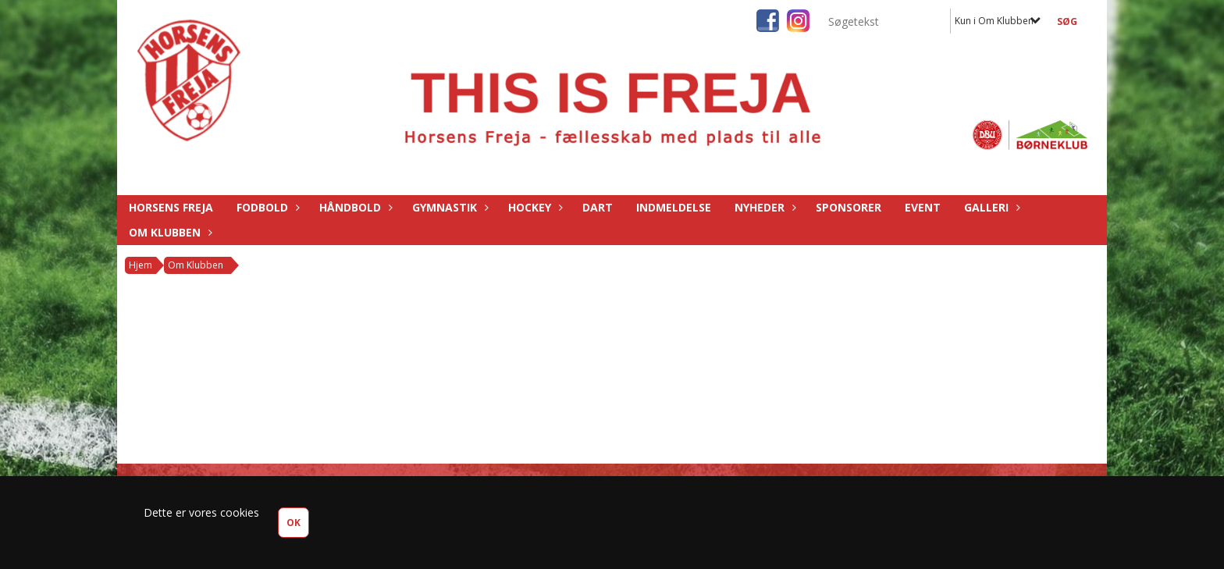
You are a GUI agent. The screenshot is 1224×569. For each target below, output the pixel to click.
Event (923, 207)
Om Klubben (168, 232)
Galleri (990, 207)
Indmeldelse (673, 207)
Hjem (140, 265)
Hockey (533, 207)
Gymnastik (448, 207)
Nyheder (763, 207)
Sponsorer (848, 207)
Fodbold (266, 207)
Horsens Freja (171, 207)
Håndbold (354, 207)
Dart (597, 207)
